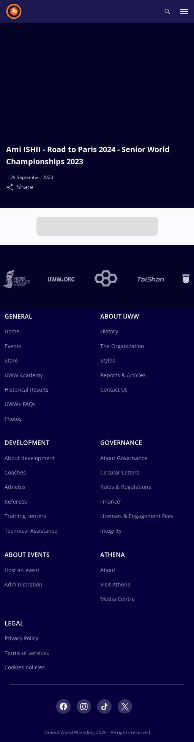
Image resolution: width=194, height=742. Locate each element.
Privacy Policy (21, 638)
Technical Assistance (31, 530)
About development (30, 458)
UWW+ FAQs (20, 404)
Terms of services (27, 652)
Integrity (110, 530)
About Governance (123, 458)
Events (13, 346)
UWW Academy (24, 375)
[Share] (11, 187)
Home (12, 331)
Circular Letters (119, 472)
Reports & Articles (123, 375)
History (109, 331)
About (107, 570)
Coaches (15, 472)
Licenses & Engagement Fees (136, 516)
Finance (110, 501)
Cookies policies (25, 667)
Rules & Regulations (125, 486)
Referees (16, 501)
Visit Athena (115, 584)
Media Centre (117, 598)
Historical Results (27, 389)
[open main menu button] (184, 11)
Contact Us (114, 389)
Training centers (25, 516)
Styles (107, 360)
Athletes (15, 486)
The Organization (122, 346)
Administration (24, 584)
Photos (13, 418)
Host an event (22, 570)
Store (11, 360)
